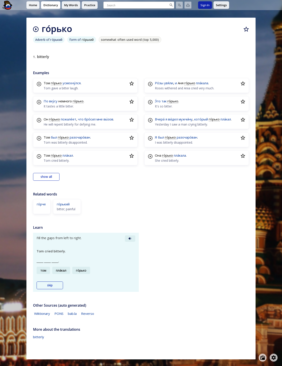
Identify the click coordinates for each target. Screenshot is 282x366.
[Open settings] (274, 358)
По (46, 101)
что (80, 119)
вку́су (53, 101)
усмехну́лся (72, 83)
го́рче (41, 204)
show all (46, 177)
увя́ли (168, 83)
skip (50, 285)
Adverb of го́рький (48, 40)
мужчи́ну (186, 119)
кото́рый (201, 119)
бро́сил (90, 119)
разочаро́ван (80, 137)
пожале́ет (68, 119)
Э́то (158, 101)
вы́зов (108, 119)
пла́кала (202, 83)
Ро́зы (159, 83)
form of (81, 40)
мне (99, 119)
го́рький (63, 204)
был (54, 137)
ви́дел (173, 119)
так (164, 101)
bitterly (38, 337)
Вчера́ (160, 119)
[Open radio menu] (263, 358)
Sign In (205, 5)
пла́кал (68, 155)
